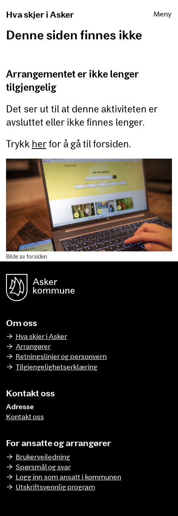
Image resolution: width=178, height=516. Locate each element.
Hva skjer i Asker (40, 14)
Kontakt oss (25, 416)
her (39, 143)
